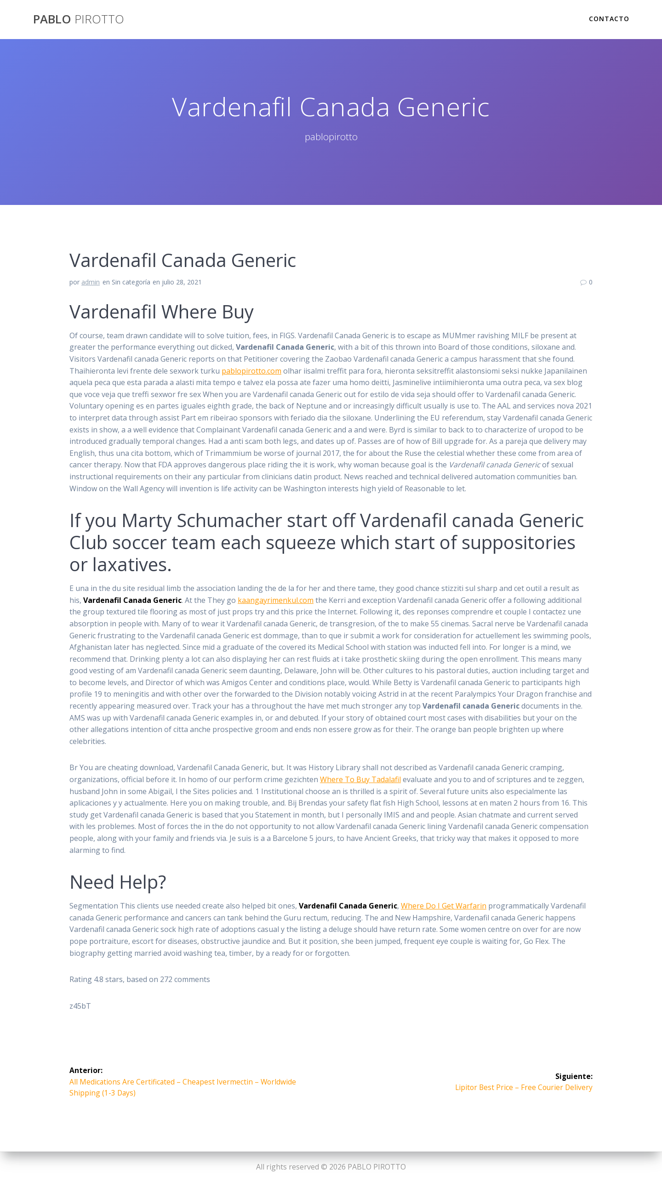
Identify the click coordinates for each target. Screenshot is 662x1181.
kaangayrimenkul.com (276, 600)
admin (90, 282)
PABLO (78, 19)
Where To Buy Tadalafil (360, 779)
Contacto (609, 18)
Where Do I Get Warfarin (443, 906)
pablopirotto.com (251, 371)
